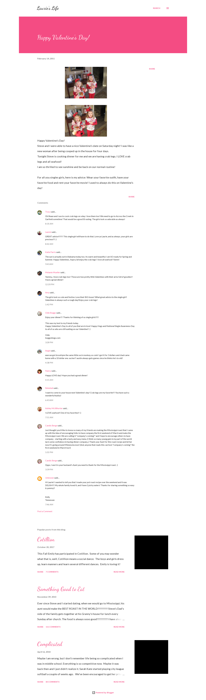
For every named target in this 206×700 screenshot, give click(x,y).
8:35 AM (49, 223)
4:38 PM (49, 362)
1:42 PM (49, 304)
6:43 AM (49, 400)
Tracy (47, 211)
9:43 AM (49, 264)
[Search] (156, 8)
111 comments (53, 627)
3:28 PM (49, 342)
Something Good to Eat (61, 589)
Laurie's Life (48, 8)
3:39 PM (49, 469)
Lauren (48, 232)
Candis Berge (51, 425)
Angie (47, 350)
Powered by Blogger (103, 692)
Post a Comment (44, 511)
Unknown (49, 477)
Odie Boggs (50, 312)
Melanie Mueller (52, 272)
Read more (119, 572)
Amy (47, 292)
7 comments (52, 572)
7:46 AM (49, 504)
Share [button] (152, 69)
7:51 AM (49, 417)
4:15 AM (49, 380)
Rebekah (49, 388)
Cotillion (46, 539)
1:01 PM (49, 452)
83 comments (52, 682)
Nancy (48, 370)
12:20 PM (49, 284)
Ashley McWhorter (54, 408)
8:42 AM (49, 244)
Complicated (49, 644)
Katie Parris (50, 252)
